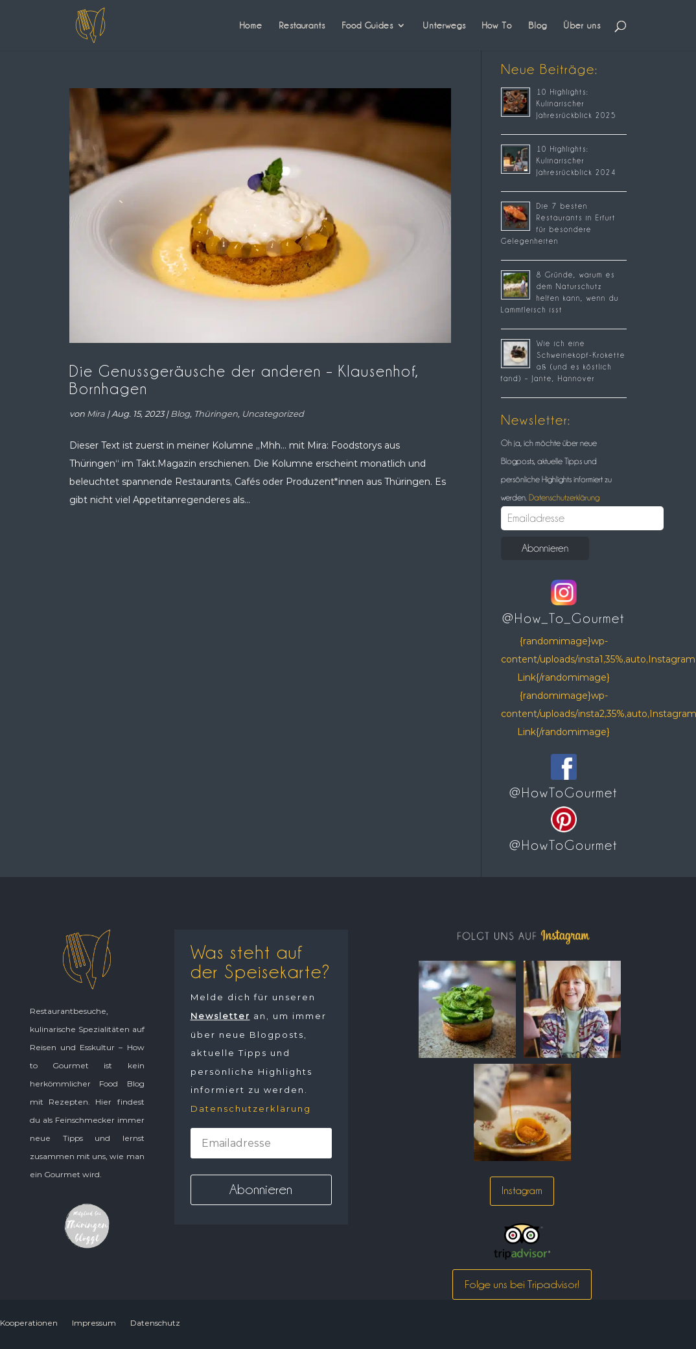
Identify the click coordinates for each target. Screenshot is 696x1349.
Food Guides (367, 25)
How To (497, 25)
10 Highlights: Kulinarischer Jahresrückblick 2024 (576, 160)
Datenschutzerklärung (563, 497)
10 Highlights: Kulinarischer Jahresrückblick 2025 (576, 103)
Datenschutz (155, 1323)
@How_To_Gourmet (563, 618)
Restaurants (302, 25)
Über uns (582, 25)
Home (251, 25)
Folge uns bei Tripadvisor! (522, 1284)
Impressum (94, 1323)
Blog (537, 25)
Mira (96, 413)
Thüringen (216, 413)
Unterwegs (444, 25)
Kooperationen (29, 1323)
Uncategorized (273, 413)
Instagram (522, 1190)
